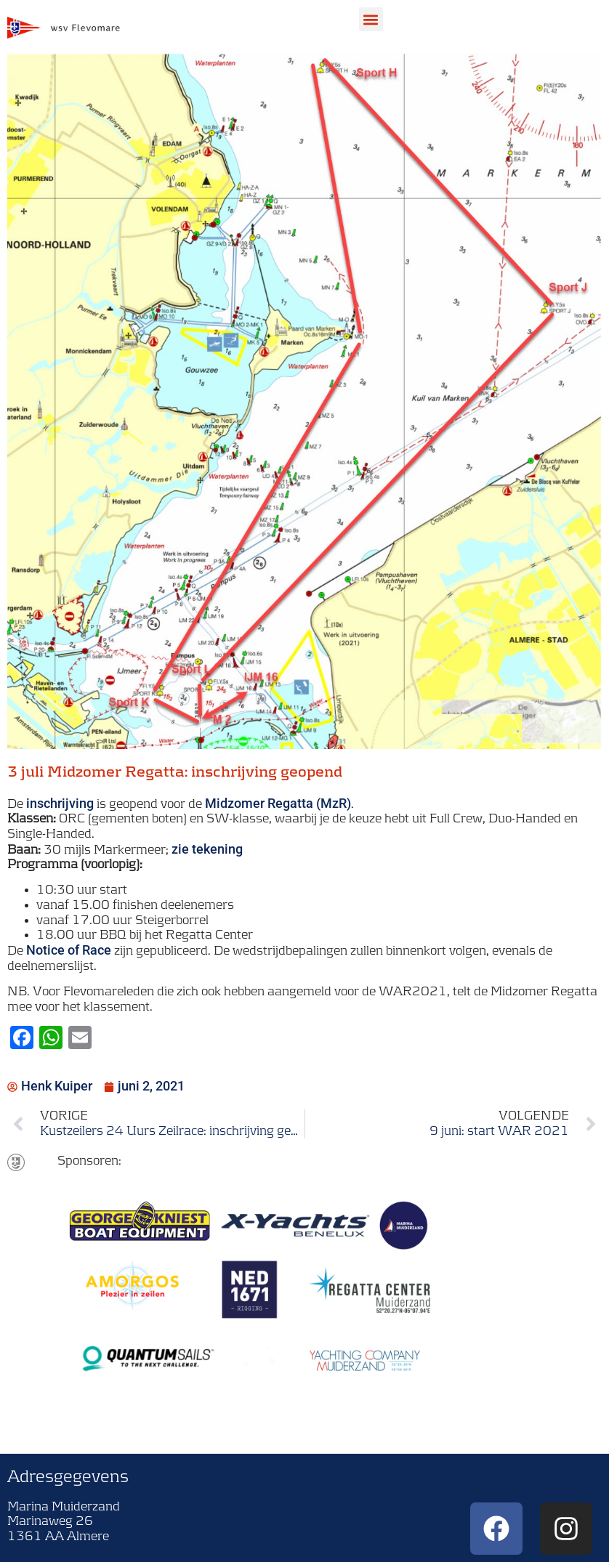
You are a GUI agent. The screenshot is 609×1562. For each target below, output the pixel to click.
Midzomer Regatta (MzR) (278, 803)
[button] (371, 19)
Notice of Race (68, 950)
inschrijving (60, 803)
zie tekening (207, 849)
